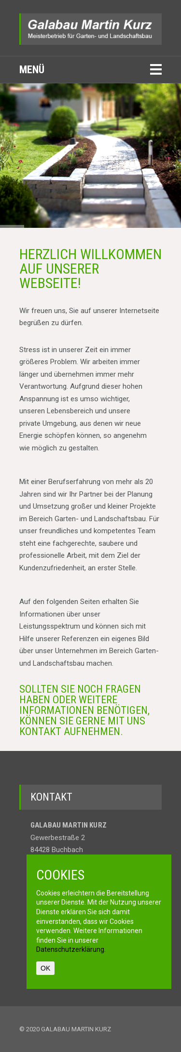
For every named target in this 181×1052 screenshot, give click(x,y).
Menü (31, 70)
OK (45, 968)
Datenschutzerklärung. (71, 949)
